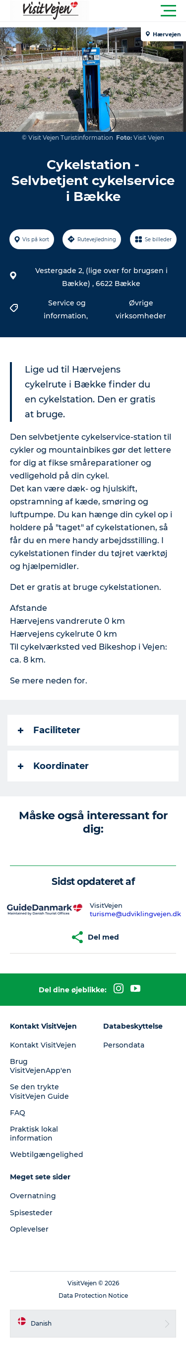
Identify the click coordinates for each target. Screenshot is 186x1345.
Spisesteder (31, 1212)
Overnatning (33, 1195)
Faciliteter (49, 730)
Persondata (123, 1045)
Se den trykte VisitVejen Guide (39, 1091)
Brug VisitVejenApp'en (40, 1066)
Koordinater (53, 766)
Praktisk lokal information (34, 1134)
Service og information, (67, 309)
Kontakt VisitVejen (43, 1045)
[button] (137, 11)
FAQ (17, 1112)
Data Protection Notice (93, 1295)
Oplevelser (29, 1229)
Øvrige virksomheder (141, 309)
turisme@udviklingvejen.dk (135, 914)
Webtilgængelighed (46, 1154)
